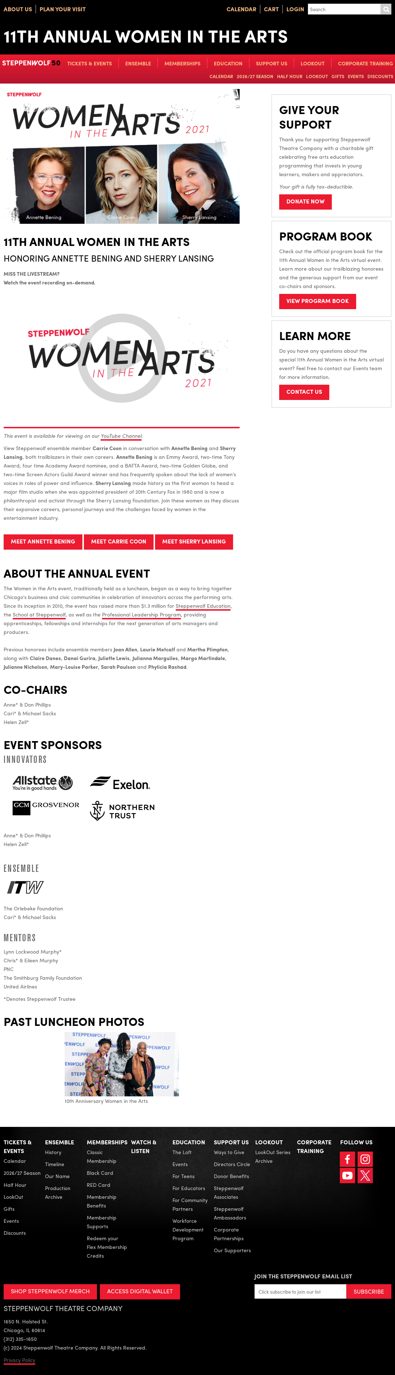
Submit (385, 9)
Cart (271, 9)
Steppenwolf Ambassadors (230, 1213)
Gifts (337, 76)
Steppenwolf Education (203, 605)
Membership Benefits (102, 1201)
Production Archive (57, 1192)
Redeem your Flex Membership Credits (107, 1246)
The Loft (182, 1152)
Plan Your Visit (63, 9)
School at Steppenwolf (39, 614)
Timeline (54, 1164)
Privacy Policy (19, 1359)
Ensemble (138, 63)
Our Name (57, 1176)
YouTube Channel (121, 435)
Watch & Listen (143, 1146)
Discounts (380, 76)
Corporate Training (365, 63)
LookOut (313, 63)
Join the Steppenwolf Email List (303, 1276)
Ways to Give (229, 1152)
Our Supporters (232, 1250)
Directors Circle (232, 1164)
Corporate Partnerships (229, 1234)
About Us (18, 9)
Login (295, 9)
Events (356, 76)
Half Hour (289, 76)
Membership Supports (102, 1222)
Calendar (241, 9)
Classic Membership (102, 1156)
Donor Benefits (231, 1176)
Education (228, 63)
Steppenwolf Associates (229, 1192)
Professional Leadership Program (141, 614)
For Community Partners (190, 1204)
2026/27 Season (255, 76)
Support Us (271, 63)
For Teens (183, 1176)
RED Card (98, 1184)
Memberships (182, 63)
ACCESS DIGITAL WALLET (140, 1291)
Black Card (100, 1172)
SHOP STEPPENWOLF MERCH (50, 1291)
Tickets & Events (89, 63)
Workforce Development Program (188, 1229)
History (53, 1152)
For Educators (188, 1188)
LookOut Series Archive (272, 1156)
